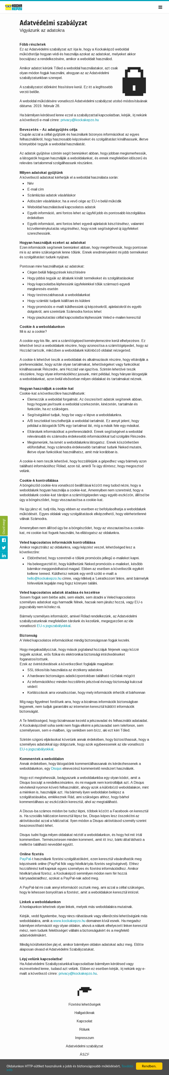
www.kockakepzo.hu (69, 921)
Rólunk (84, 1029)
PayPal (25, 859)
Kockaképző (18, 7)
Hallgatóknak (84, 1013)
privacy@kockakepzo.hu (80, 120)
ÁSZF (84, 1054)
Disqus (56, 768)
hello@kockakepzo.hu (44, 578)
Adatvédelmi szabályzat (84, 1046)
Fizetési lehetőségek (84, 1004)
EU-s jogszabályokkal (53, 626)
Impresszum (84, 1038)
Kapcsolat (84, 1021)
